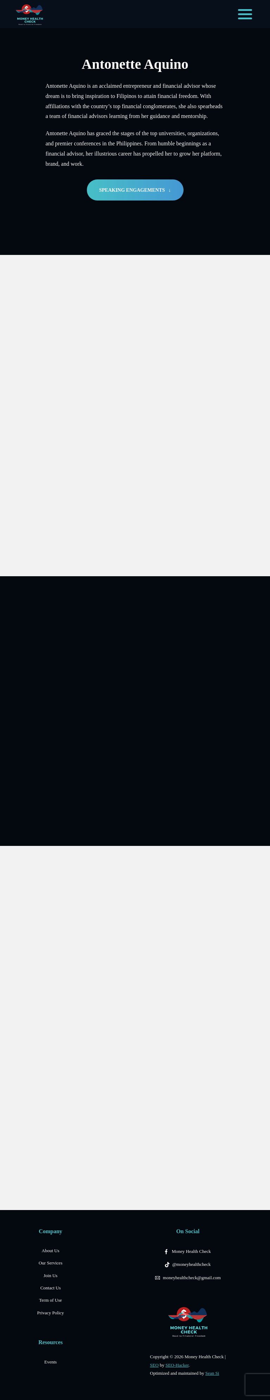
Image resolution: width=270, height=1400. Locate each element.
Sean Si (212, 1373)
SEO (154, 1365)
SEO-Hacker (177, 1365)
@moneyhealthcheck (191, 1264)
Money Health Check (191, 1251)
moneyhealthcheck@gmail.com (192, 1277)
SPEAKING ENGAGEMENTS (135, 190)
